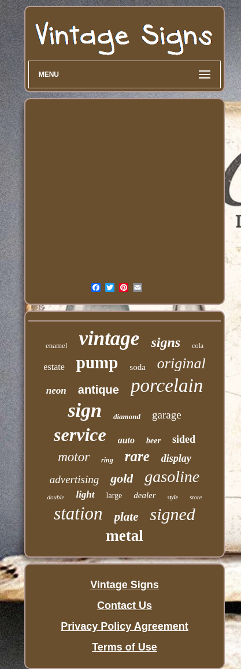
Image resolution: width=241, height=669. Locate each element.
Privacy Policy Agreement (124, 626)
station (78, 513)
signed (172, 514)
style (173, 497)
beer (153, 440)
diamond (126, 416)
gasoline (171, 476)
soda (137, 367)
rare (137, 456)
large (114, 495)
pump (97, 362)
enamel (57, 345)
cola (197, 346)
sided (183, 439)
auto (126, 440)
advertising (74, 479)
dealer (144, 495)
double (55, 497)
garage (166, 415)
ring (107, 460)
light (85, 494)
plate (126, 517)
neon (56, 390)
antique (98, 389)
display (176, 458)
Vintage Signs (124, 584)
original (181, 363)
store (196, 497)
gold (121, 478)
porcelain (167, 385)
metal (124, 535)
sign (85, 410)
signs (165, 342)
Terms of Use (124, 647)
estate (53, 367)
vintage (109, 338)
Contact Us (124, 605)
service (80, 434)
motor (74, 457)
